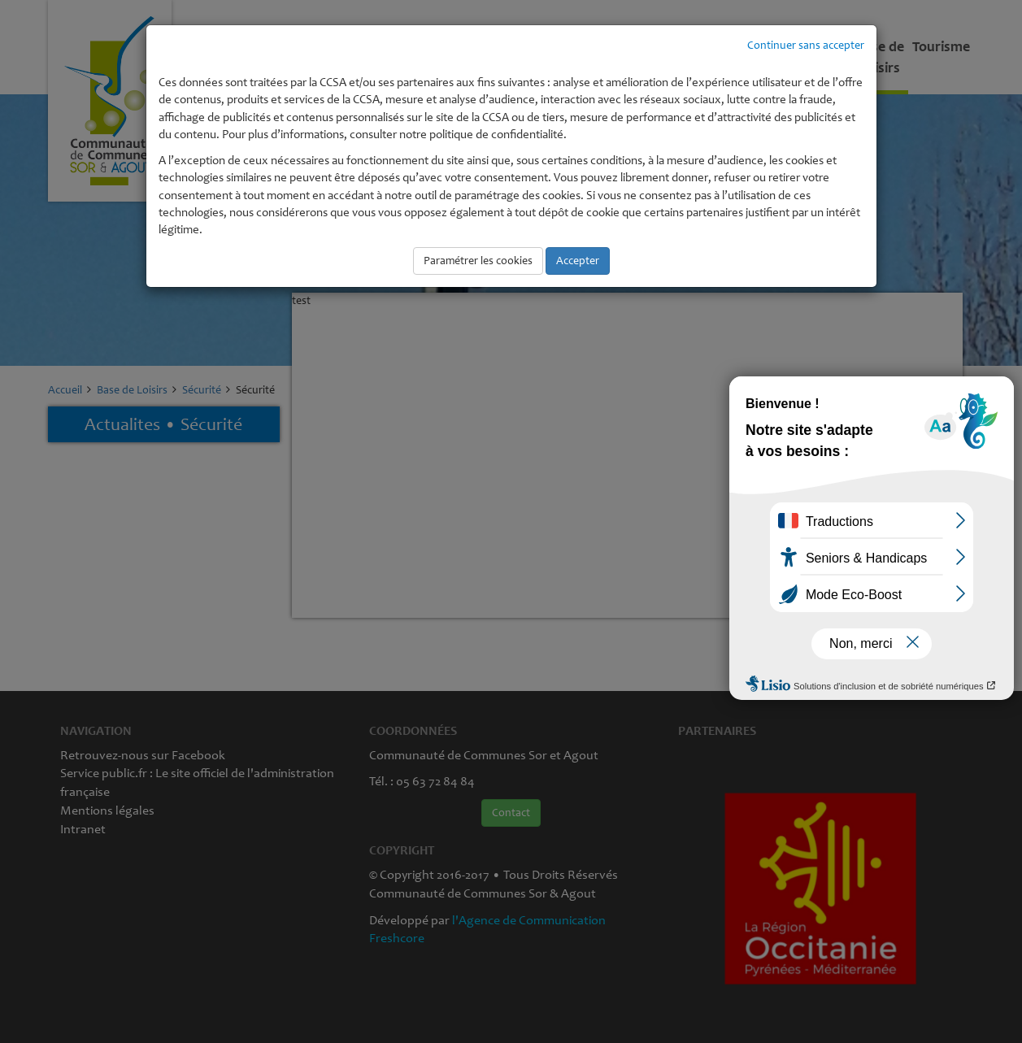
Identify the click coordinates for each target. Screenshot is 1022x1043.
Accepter (577, 260)
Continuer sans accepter (805, 45)
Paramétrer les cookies (478, 260)
